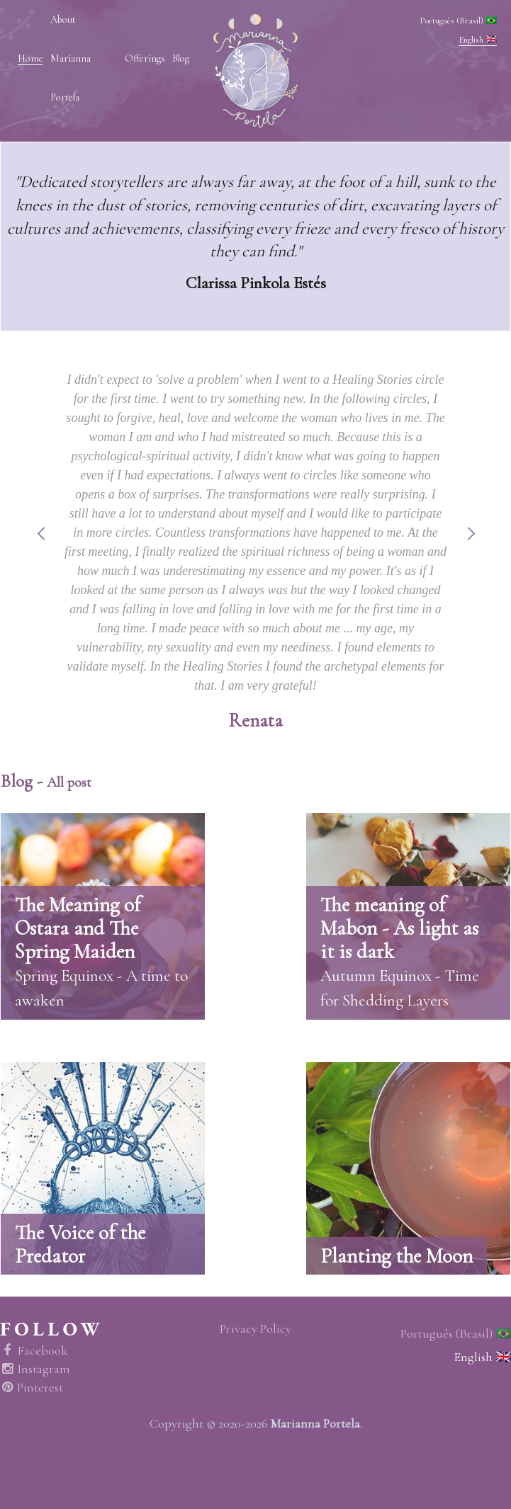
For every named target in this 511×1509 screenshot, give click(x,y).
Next (470, 551)
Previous (40, 551)
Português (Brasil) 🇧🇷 (458, 20)
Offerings (145, 58)
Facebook (33, 1350)
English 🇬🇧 (478, 39)
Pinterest (31, 1387)
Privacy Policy (255, 1328)
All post (69, 782)
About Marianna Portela (70, 58)
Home (30, 58)
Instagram (35, 1369)
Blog (180, 58)
